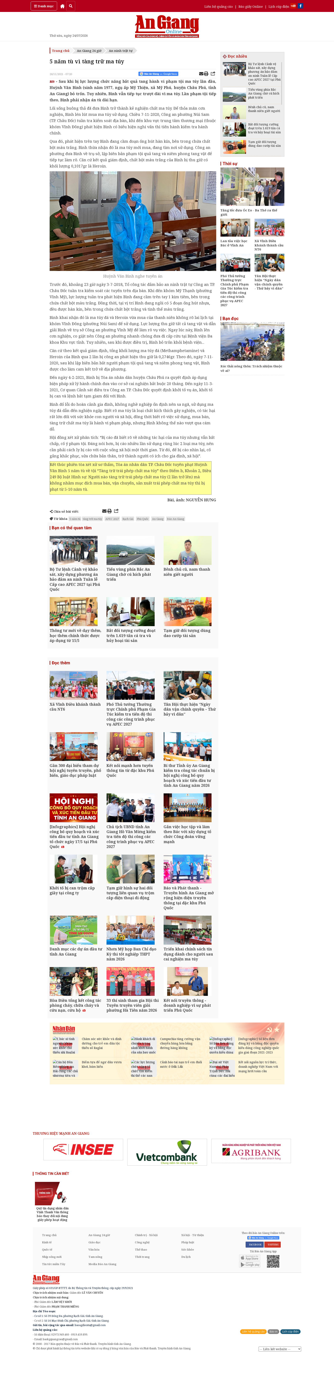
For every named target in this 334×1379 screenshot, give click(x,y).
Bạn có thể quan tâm (72, 528)
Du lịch (186, 1280)
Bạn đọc (231, 318)
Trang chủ (60, 50)
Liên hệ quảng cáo (218, 6)
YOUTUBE (272, 1267)
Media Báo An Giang (102, 1287)
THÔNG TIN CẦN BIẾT (52, 1197)
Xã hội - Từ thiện (192, 1258)
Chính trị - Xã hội (146, 1258)
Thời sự (230, 163)
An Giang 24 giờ (89, 50)
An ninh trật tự (120, 50)
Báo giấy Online (251, 6)
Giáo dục (94, 1265)
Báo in (273, 1355)
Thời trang (142, 1280)
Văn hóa (93, 1273)
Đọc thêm (61, 668)
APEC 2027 (112, 519)
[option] (83, 1173)
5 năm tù (74, 519)
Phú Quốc (143, 519)
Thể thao (141, 1273)
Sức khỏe (187, 1273)
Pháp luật (187, 1265)
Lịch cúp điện (279, 6)
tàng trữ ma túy (92, 519)
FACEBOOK (255, 1267)
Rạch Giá (127, 519)
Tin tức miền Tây (53, 1287)
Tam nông (95, 1280)
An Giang (158, 519)
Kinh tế (47, 1265)
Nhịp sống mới (52, 1280)
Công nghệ (142, 1265)
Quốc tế (47, 1273)
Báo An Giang (175, 519)
